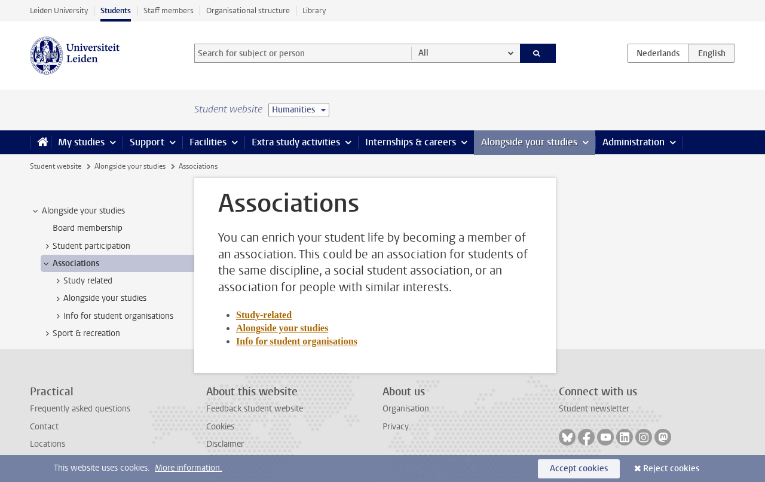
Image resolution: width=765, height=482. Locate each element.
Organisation (405, 408)
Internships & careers (410, 142)
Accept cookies (579, 468)
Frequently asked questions (80, 408)
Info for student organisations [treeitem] (112, 316)
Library (314, 10)
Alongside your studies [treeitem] (77, 211)
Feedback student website (254, 408)
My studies (81, 142)
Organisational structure (248, 10)
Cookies (220, 426)
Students (115, 10)
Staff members (168, 10)
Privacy (395, 426)
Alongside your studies (529, 142)
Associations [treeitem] (70, 264)
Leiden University (59, 10)
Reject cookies (671, 468)
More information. (188, 468)
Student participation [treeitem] (85, 246)
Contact (44, 426)
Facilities (208, 142)
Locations (47, 444)
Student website (55, 166)
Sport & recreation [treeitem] (80, 334)
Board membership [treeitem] (88, 228)
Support (147, 142)
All (423, 53)
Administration (633, 142)
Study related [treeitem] (82, 281)
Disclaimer (225, 444)
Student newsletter (594, 408)
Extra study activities (296, 142)
